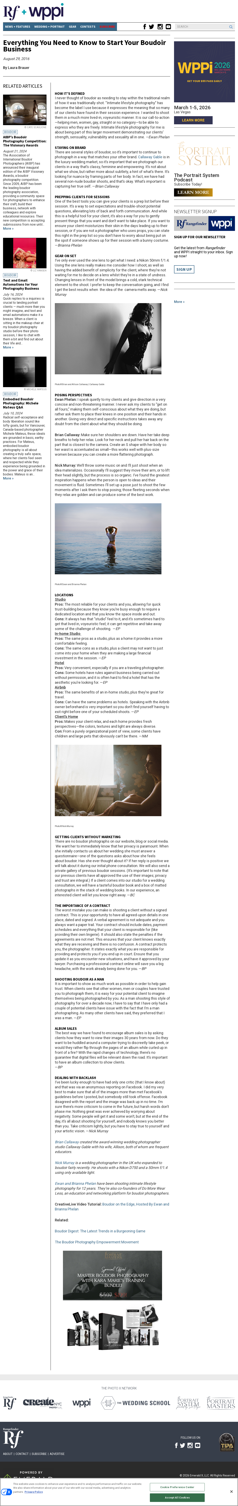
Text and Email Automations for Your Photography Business (21, 284)
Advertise (57, 1454)
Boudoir (10, 132)
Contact (22, 1454)
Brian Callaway (67, 1142)
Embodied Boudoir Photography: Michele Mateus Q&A (20, 403)
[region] (119, 1492)
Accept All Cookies (177, 1497)
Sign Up (184, 269)
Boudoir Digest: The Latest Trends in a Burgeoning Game (100, 1231)
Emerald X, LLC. (200, 1475)
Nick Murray (64, 1163)
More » (179, 302)
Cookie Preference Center (177, 1487)
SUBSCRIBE (107, 26)
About (8, 1454)
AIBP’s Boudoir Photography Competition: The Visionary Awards (25, 141)
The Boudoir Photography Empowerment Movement (97, 1242)
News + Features (17, 26)
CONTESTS (87, 26)
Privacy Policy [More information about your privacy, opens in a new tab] (34, 1491)
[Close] (231, 1491)
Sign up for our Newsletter (199, 237)
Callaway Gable (150, 157)
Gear (72, 26)
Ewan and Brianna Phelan (75, 1183)
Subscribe (39, 1454)
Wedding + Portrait (49, 26)
